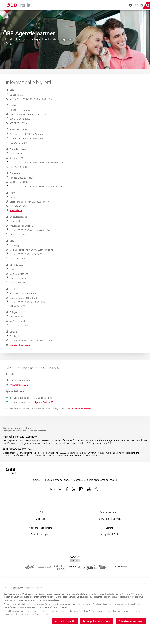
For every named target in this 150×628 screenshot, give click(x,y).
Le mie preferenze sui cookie (96, 621)
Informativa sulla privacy (109, 518)
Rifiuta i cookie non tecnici (131, 621)
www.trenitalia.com (19, 385)
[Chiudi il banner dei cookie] (144, 584)
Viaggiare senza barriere (40, 527)
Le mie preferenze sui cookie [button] (101, 479)
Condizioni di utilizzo (109, 512)
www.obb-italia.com (82, 408)
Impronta (78, 479)
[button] (3, 5)
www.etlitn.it (16, 210)
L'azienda (40, 518)
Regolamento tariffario (57, 479)
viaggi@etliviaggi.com (20, 345)
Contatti (37, 479)
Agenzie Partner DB (44, 402)
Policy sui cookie (41, 614)
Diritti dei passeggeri (40, 534)
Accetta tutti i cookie (65, 621)
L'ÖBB (40, 512)
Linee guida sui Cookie (109, 534)
